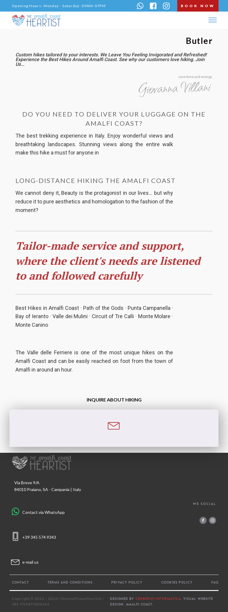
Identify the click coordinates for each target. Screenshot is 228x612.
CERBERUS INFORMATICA (158, 599)
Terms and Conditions (70, 582)
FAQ (214, 582)
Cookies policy (177, 582)
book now (198, 6)
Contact (20, 582)
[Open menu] (212, 20)
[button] (140, 6)
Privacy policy (126, 582)
